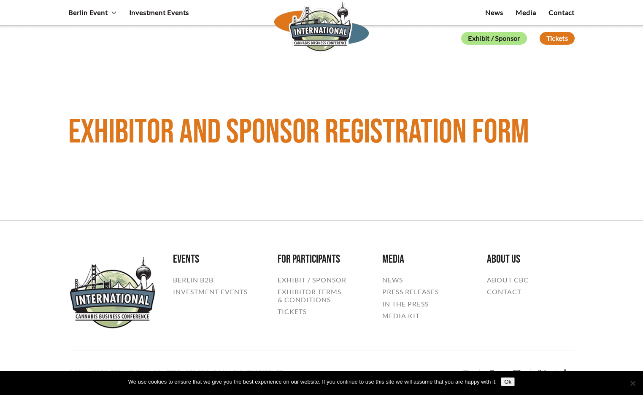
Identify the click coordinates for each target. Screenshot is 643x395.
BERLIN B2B (193, 280)
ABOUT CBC (508, 280)
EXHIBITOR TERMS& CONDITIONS (309, 295)
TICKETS (292, 311)
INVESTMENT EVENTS (210, 292)
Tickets (557, 38)
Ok (507, 382)
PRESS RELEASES (410, 292)
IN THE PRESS (405, 304)
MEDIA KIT (401, 316)
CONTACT (504, 292)
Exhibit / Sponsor (494, 38)
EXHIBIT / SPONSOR (312, 280)
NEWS (392, 280)
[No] (632, 383)
